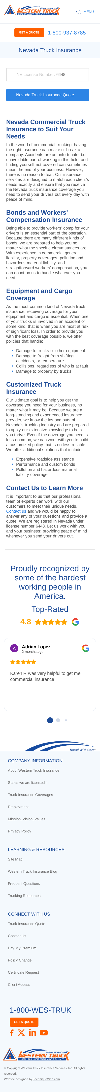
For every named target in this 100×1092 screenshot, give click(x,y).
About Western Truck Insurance (33, 770)
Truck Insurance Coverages (30, 795)
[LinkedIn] (32, 1033)
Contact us (16, 511)
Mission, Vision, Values (26, 819)
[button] (50, 720)
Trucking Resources (24, 895)
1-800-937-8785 (67, 32)
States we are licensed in (28, 782)
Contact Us (17, 936)
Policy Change (20, 960)
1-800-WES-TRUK (40, 1010)
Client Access (19, 984)
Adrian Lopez (36, 646)
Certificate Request (23, 972)
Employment (18, 807)
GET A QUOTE (29, 32)
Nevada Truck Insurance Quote (45, 95)
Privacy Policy (19, 831)
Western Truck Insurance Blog (32, 871)
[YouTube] (44, 1033)
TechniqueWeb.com (46, 1079)
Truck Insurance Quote (26, 924)
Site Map (15, 859)
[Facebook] (12, 1032)
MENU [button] (89, 12)
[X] (21, 1033)
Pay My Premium (22, 948)
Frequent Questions (24, 883)
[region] (50, 687)
